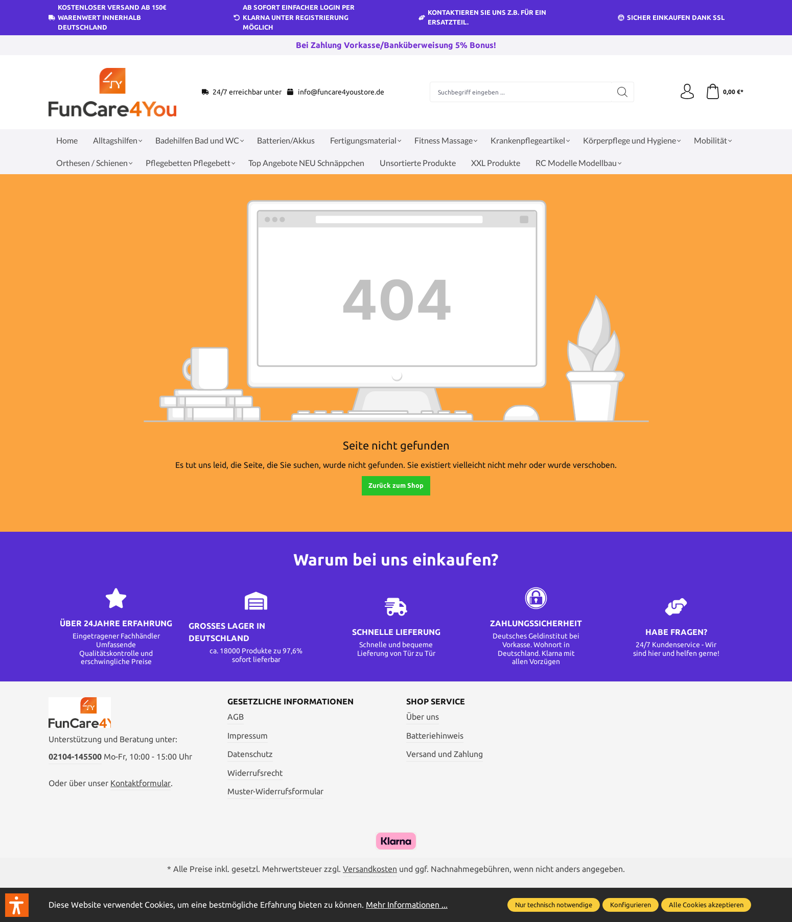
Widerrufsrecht (255, 772)
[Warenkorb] (724, 92)
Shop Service (435, 701)
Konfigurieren (630, 904)
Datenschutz (250, 754)
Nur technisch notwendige (553, 904)
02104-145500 (75, 756)
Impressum (247, 735)
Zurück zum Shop (396, 485)
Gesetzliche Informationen (290, 701)
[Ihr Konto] (687, 92)
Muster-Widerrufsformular (275, 791)
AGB (235, 716)
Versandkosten (370, 868)
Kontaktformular (140, 783)
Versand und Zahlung (444, 754)
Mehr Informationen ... (407, 904)
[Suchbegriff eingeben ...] (521, 92)
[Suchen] (622, 92)
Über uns (422, 716)
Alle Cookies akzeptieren (706, 904)
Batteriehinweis (434, 735)
